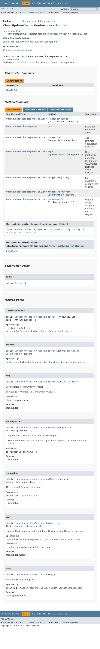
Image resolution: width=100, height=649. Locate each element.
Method (40, 13)
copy (50, 151)
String (58, 177)
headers (52, 192)
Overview (5, 3)
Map (60, 192)
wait (21, 232)
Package (16, 3)
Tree (39, 3)
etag (50, 177)
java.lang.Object (11, 31)
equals (18, 229)
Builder (10, 90)
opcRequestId (55, 199)
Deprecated (49, 3)
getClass (42, 229)
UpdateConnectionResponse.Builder (26, 119)
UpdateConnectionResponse (43, 42)
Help (66, 3)
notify (66, 229)
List (50, 195)
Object (17, 59)
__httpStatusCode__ (59, 119)
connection (54, 137)
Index (60, 3)
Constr (30, 13)
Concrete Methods (60, 109)
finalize (30, 229)
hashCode (55, 229)
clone (9, 229)
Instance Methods (35, 109)
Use (33, 3)
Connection (55, 140)
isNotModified (14, 251)
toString (11, 232)
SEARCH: (65, 9)
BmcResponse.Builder (15, 42)
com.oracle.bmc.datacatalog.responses (34, 21)
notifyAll (78, 229)
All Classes (7, 8)
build (51, 126)
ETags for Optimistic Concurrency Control (32, 392)
